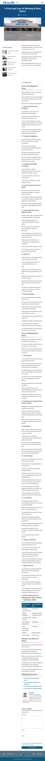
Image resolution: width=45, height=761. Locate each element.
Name (23, 730)
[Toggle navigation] (42, 3)
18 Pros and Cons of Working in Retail (33, 688)
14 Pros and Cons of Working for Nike (33, 686)
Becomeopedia (37, 694)
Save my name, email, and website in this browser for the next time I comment (32, 744)
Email (23, 735)
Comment (24, 714)
